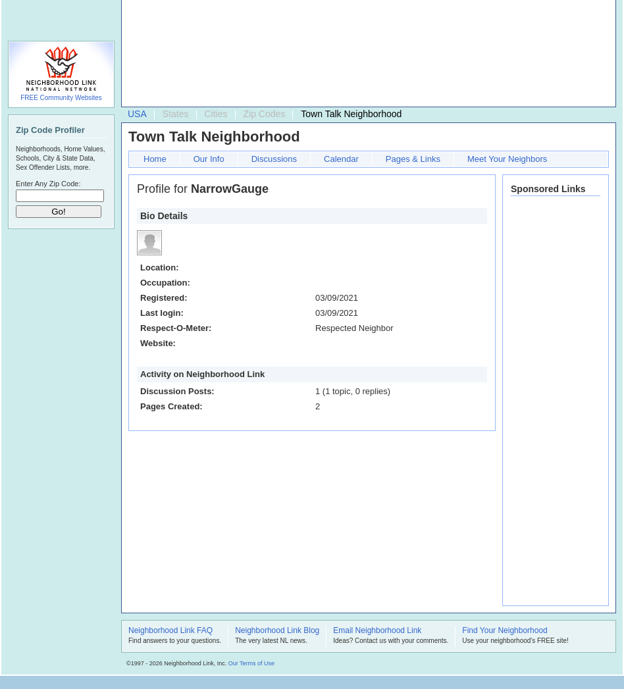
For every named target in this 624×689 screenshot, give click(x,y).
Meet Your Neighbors (507, 159)
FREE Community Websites (61, 97)
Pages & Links (413, 159)
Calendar (341, 159)
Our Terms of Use (251, 663)
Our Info (209, 159)
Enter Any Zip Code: (48, 184)
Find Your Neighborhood (504, 631)
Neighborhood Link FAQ (170, 631)
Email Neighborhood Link (377, 631)
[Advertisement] (186, 56)
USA (137, 114)
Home (155, 159)
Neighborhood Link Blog (277, 631)
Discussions (274, 159)
